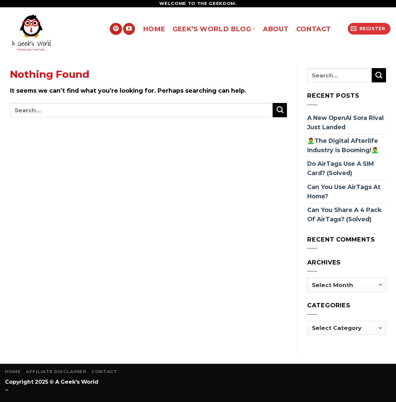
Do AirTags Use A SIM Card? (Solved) (340, 168)
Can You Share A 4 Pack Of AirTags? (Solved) (344, 214)
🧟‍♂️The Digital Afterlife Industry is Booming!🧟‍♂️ (343, 145)
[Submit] (280, 110)
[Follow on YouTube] (129, 29)
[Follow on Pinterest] (116, 29)
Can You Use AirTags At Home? (344, 191)
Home (13, 371)
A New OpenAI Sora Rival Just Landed (345, 122)
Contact (104, 371)
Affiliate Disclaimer (56, 371)
